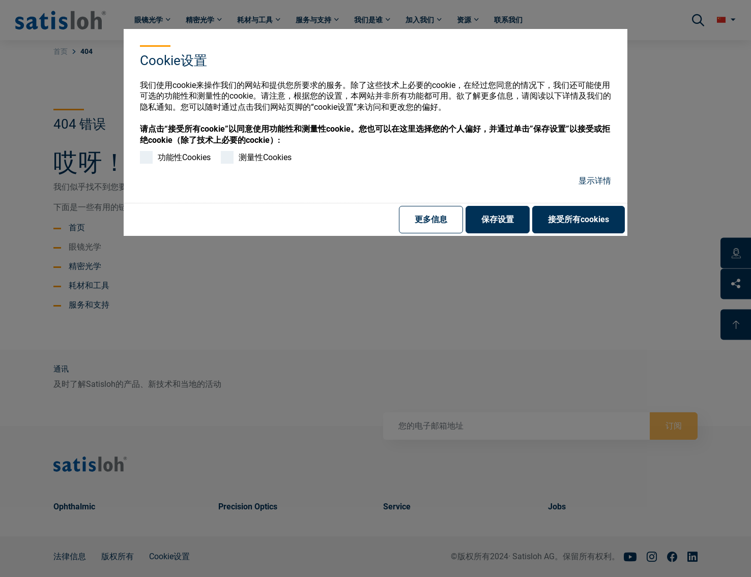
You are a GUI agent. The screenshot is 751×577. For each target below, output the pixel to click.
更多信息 (431, 219)
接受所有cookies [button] (578, 219)
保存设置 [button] (497, 219)
